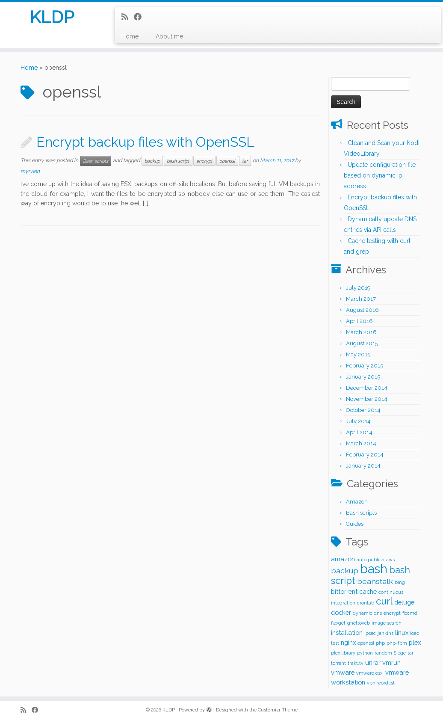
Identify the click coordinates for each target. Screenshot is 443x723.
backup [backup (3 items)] (344, 570)
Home (130, 36)
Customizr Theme (278, 710)
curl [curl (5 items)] (384, 601)
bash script (178, 160)
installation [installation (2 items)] (347, 632)
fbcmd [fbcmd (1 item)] (409, 613)
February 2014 (365, 454)
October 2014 (363, 410)
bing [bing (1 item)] (400, 582)
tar (245, 160)
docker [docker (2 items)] (341, 612)
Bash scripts (95, 160)
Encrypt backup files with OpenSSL (145, 142)
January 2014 (363, 465)
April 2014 (359, 432)
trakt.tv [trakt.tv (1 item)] (355, 663)
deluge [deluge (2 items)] (404, 602)
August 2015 (362, 343)
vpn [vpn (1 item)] (371, 682)
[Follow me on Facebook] (140, 16)
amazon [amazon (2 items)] (343, 559)
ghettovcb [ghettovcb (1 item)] (358, 622)
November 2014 (366, 399)
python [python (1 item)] (365, 652)
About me (169, 36)
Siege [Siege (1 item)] (400, 652)
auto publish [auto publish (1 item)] (370, 559)
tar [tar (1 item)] (410, 652)
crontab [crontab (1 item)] (365, 602)
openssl (227, 160)
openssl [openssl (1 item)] (365, 643)
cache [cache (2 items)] (368, 591)
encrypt (204, 160)
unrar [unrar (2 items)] (373, 662)
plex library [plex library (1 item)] (343, 652)
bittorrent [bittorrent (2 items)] (344, 591)
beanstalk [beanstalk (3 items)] (375, 581)
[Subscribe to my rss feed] (127, 16)
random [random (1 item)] (383, 652)
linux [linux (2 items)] (401, 632)
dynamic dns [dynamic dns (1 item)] (367, 613)
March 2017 (361, 299)
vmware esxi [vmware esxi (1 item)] (370, 673)
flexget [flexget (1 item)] (338, 622)
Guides (354, 524)
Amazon (357, 501)
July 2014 (358, 421)
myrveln (30, 171)
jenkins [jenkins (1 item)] (385, 633)
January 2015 (363, 376)
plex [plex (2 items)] (415, 642)
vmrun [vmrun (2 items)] (391, 662)
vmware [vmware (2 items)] (342, 672)
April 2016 (359, 321)
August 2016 (362, 310)
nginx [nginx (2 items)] (348, 642)
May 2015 (358, 354)
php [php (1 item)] (380, 643)
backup (152, 160)
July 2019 (358, 287)
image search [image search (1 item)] (387, 622)
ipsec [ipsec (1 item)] (370, 633)
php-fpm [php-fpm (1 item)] (397, 643)
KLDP (52, 17)
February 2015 (364, 365)
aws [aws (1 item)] (390, 559)
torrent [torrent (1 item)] (338, 663)
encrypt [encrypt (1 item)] (392, 613)
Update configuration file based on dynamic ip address (380, 175)
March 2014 (361, 443)
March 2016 (361, 332)
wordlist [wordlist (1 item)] (386, 682)
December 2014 (366, 388)
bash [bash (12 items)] (373, 568)
